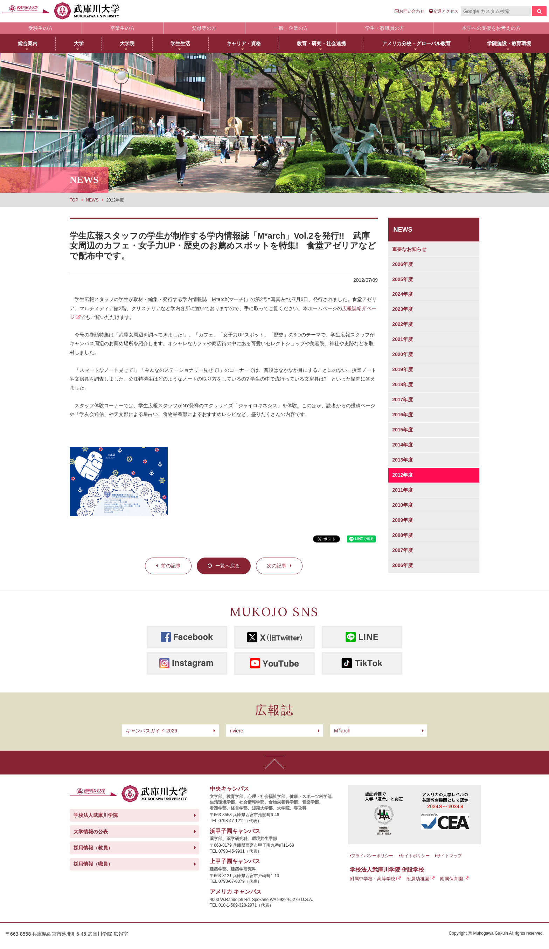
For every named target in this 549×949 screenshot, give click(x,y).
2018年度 (402, 384)
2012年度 (402, 475)
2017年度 (402, 399)
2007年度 (402, 550)
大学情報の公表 (91, 831)
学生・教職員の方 (384, 28)
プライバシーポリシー (372, 855)
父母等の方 (204, 28)
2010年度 (402, 505)
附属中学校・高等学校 (372, 878)
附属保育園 (451, 878)
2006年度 (402, 565)
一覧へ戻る (227, 565)
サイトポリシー (415, 855)
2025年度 (402, 279)
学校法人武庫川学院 (96, 815)
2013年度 (402, 460)
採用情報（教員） (93, 848)
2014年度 (402, 445)
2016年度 (402, 414)
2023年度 (402, 309)
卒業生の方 (122, 28)
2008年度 (402, 535)
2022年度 (402, 324)
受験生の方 (40, 28)
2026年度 (402, 264)
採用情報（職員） (93, 864)
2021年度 (402, 339)
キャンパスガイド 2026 (151, 730)
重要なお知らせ (409, 249)
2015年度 (402, 429)
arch (342, 730)
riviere (236, 730)
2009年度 (402, 520)
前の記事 (171, 565)
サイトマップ (449, 855)
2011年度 (402, 490)
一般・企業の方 (291, 28)
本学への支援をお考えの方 (491, 28)
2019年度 (402, 369)
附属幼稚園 (417, 878)
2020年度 (402, 354)
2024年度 (402, 294)
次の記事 (276, 565)
